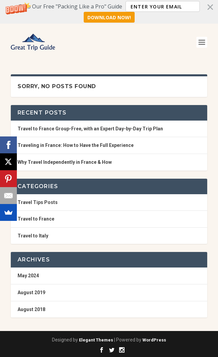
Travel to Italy (33, 235)
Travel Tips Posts (38, 202)
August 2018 (31, 309)
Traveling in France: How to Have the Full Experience (76, 145)
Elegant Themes (96, 339)
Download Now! (109, 17)
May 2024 (28, 275)
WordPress (154, 339)
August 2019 (31, 292)
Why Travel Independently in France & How (65, 162)
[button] (109, 12)
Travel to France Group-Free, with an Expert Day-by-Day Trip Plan (90, 128)
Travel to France (36, 219)
